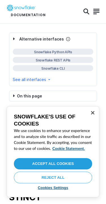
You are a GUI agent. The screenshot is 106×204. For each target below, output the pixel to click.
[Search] (86, 11)
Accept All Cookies (53, 164)
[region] (53, 151)
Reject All (53, 177)
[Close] (92, 113)
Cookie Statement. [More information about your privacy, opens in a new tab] (68, 148)
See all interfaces (32, 79)
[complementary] (53, 59)
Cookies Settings (53, 188)
